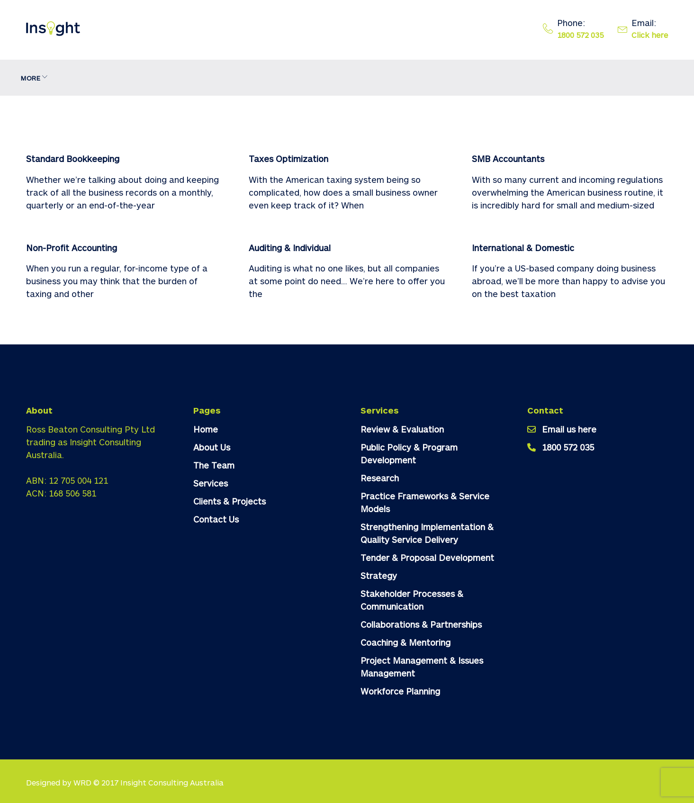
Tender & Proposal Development (427, 557)
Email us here (569, 429)
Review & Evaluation (402, 429)
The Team (132, 78)
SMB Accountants (508, 158)
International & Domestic (523, 248)
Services (182, 78)
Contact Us (334, 78)
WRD (82, 782)
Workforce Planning (400, 691)
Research (380, 478)
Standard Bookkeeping (72, 158)
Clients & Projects (259, 78)
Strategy (379, 575)
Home (36, 78)
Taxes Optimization (288, 158)
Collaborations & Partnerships (421, 624)
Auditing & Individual (290, 248)
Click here (649, 34)
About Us (80, 78)
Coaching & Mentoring (406, 642)
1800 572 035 (580, 34)
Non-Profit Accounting (71, 248)
